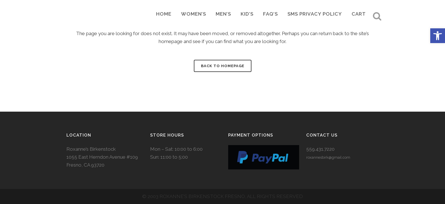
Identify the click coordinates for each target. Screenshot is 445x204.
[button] (437, 35)
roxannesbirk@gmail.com (328, 151)
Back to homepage (222, 66)
